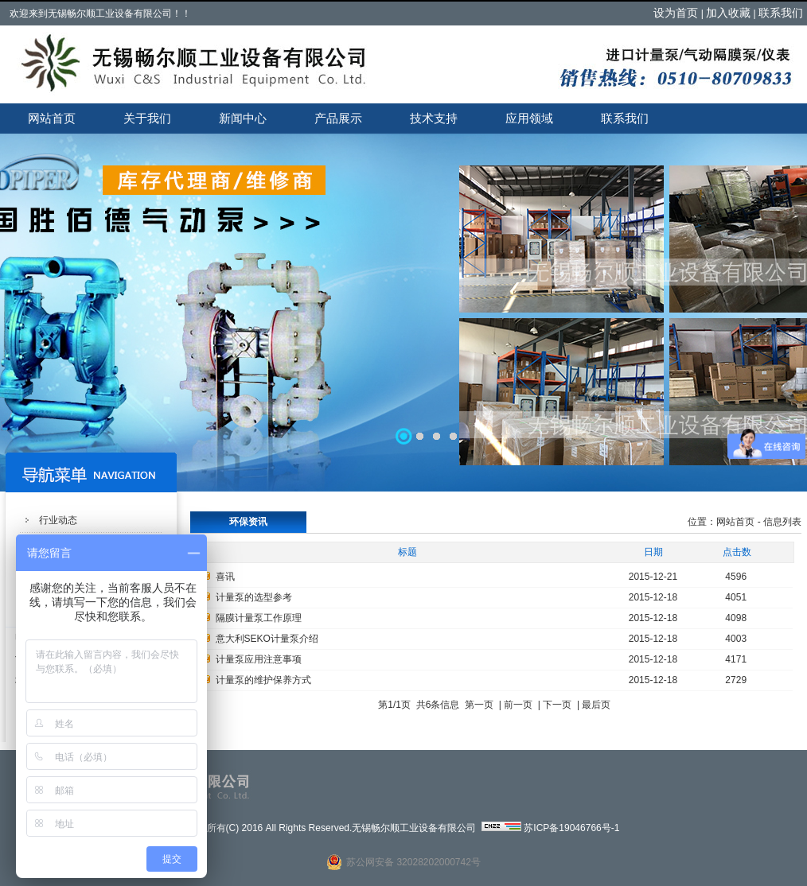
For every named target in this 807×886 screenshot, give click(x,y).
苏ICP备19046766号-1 (571, 828)
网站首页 (52, 118)
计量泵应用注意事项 (259, 659)
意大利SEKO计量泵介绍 (267, 638)
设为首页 (675, 12)
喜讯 (225, 576)
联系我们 (780, 12)
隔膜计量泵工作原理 (259, 618)
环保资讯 (248, 521)
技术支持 (434, 118)
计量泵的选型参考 (254, 597)
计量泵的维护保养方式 (263, 680)
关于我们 (147, 118)
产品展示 (338, 118)
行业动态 (58, 520)
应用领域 (529, 118)
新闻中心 (243, 118)
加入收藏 (728, 12)
